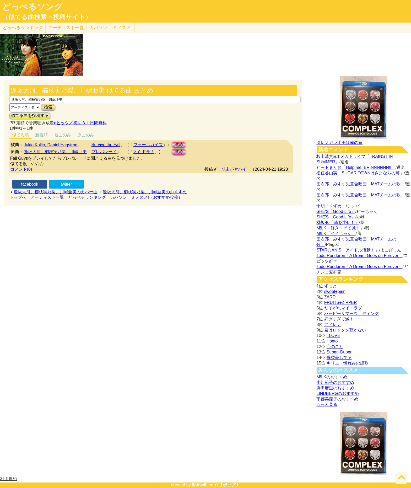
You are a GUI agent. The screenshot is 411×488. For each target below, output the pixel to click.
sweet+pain (334, 291)
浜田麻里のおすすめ (335, 388)
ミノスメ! (122, 27)
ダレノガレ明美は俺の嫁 (339, 142)
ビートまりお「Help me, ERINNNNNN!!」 (355, 167)
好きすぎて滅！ (339, 319)
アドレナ (332, 324)
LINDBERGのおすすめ (337, 393)
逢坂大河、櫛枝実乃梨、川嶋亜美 (55, 151)
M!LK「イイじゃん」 (335, 233)
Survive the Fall (105, 144)
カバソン (98, 27)
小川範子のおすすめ (335, 382)
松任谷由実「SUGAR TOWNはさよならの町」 (360, 173)
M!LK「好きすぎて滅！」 (340, 228)
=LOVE (333, 335)
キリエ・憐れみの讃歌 (348, 363)
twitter (66, 184)
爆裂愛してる (339, 357)
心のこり (335, 346)
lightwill (200, 485)
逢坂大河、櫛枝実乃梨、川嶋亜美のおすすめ (145, 192)
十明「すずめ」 (331, 206)
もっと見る (326, 404)
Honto (332, 341)
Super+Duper (339, 352)
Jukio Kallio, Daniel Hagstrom (51, 145)
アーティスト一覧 (47, 197)
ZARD (330, 297)
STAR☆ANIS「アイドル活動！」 (347, 250)
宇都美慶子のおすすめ (337, 399)
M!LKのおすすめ (331, 377)
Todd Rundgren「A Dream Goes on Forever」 (359, 255)
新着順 (41, 135)
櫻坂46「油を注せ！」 (337, 222)
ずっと (330, 286)
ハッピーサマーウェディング (351, 313)
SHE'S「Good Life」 (335, 211)
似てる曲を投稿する (30, 115)
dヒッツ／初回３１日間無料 (80, 123)
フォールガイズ (148, 144)
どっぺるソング (32, 7)
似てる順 (20, 135)
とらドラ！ (143, 151)
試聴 (179, 144)
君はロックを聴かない (345, 330)
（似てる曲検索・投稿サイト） (46, 17)
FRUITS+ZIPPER (340, 302)
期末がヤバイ (233, 169)
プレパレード (104, 151)
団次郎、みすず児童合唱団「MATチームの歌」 (360, 184)
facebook (29, 184)
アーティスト (66, 27)
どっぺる (23, 27)
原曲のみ (85, 135)
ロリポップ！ (227, 485)
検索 (48, 107)
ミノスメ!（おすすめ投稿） (156, 197)
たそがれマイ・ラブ (343, 308)
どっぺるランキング (87, 197)
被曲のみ (62, 135)
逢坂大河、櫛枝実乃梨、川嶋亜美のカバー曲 (56, 192)
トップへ (17, 197)
